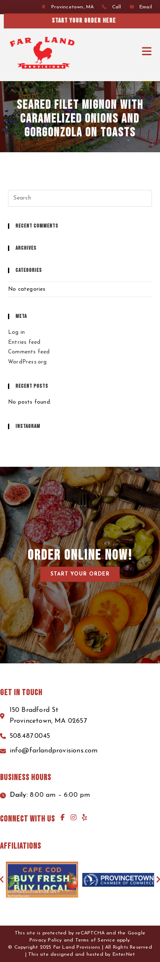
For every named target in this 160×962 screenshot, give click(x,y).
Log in (16, 332)
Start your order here (93, 21)
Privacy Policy (45, 940)
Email (145, 7)
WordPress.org (27, 362)
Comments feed (29, 352)
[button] (80, 574)
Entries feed (24, 342)
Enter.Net (124, 954)
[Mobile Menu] (147, 51)
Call (116, 7)
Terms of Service (95, 940)
